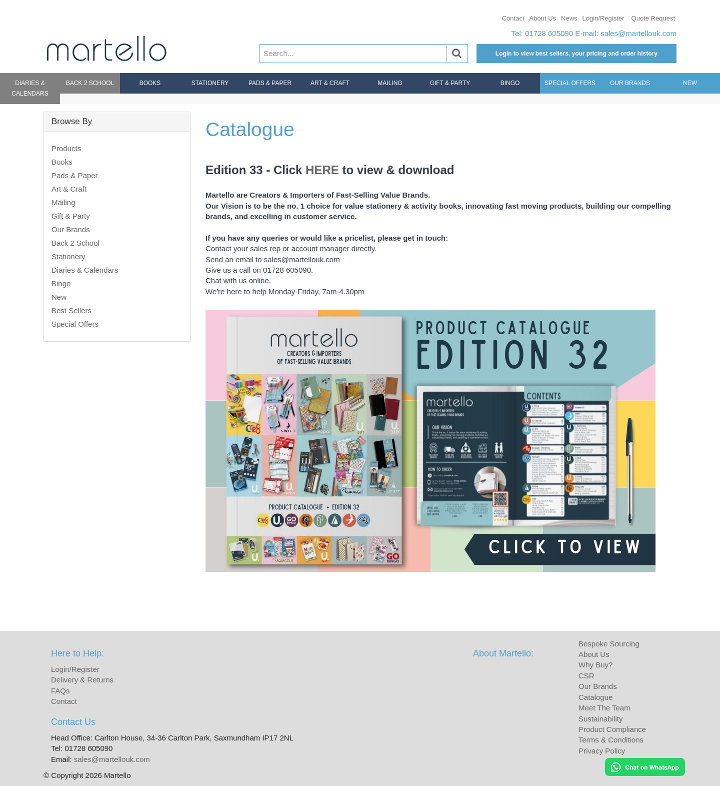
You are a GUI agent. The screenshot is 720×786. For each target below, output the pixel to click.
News (569, 18)
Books (150, 83)
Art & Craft (330, 83)
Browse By (72, 121)
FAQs (60, 690)
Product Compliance (612, 729)
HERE (322, 170)
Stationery (210, 83)
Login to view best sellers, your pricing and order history (577, 53)
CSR (586, 675)
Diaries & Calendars (30, 88)
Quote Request (653, 18)
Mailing (390, 83)
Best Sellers (72, 310)
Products (66, 148)
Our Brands (630, 83)
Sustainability (600, 718)
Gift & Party (450, 83)
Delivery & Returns (82, 679)
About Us (543, 18)
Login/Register (603, 18)
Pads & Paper (270, 83)
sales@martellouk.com (638, 33)
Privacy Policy (601, 750)
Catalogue (595, 697)
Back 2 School (90, 83)
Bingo (510, 83)
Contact (513, 18)
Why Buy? (595, 664)
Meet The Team (604, 707)
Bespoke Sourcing (609, 643)
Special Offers (570, 83)
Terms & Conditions (611, 739)
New (690, 83)
